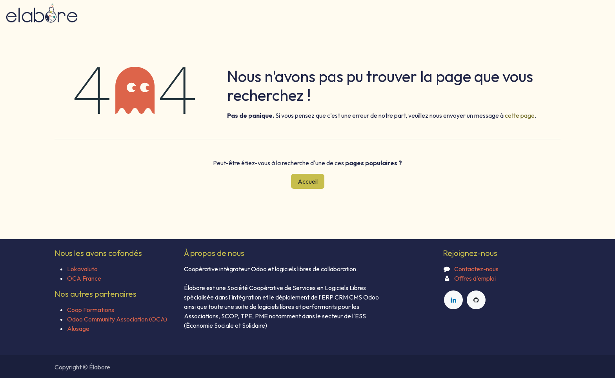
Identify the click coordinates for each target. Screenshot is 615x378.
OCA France (84, 278)
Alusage (78, 328)
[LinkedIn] (453, 299)
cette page (520, 115)
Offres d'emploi (475, 278)
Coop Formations (90, 310)
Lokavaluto (82, 269)
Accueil (308, 181)
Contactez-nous (476, 269)
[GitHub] (476, 299)
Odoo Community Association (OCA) (117, 319)
